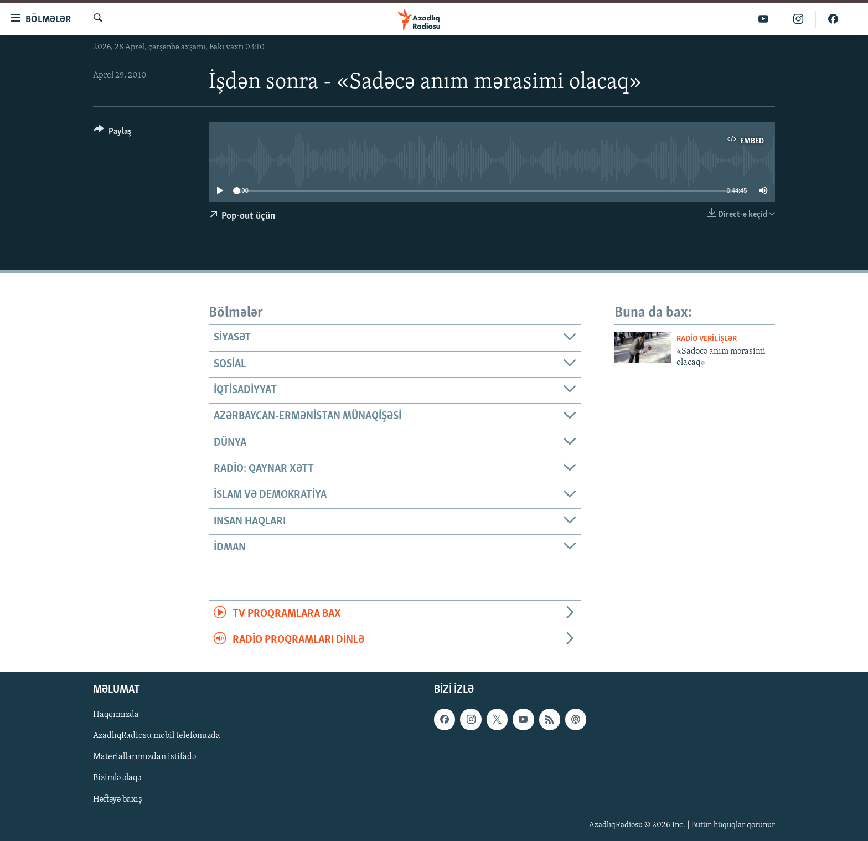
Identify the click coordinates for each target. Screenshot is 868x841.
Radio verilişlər (706, 339)
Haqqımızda (116, 715)
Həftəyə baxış (117, 799)
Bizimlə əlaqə (117, 778)
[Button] (113, 133)
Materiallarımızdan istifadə (144, 757)
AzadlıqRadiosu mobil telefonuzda (156, 736)
